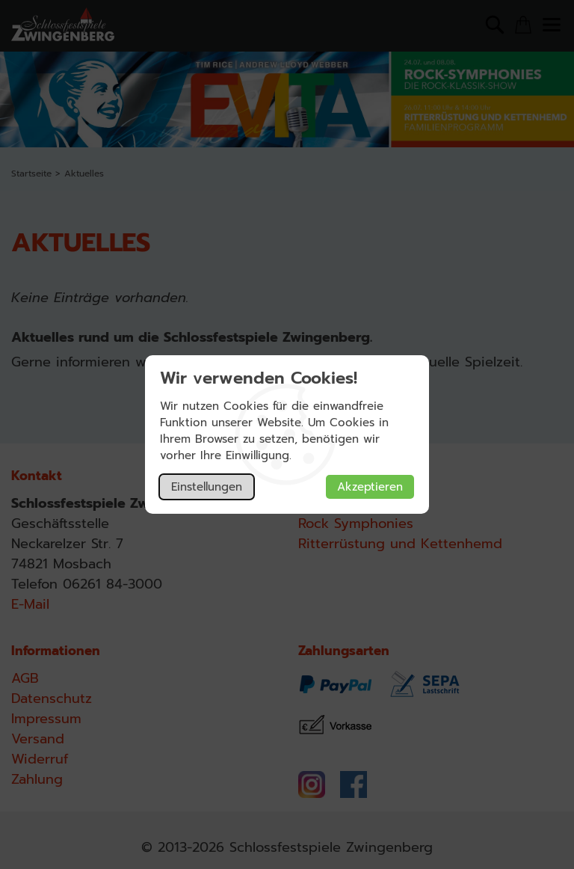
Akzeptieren (370, 487)
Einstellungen (206, 487)
